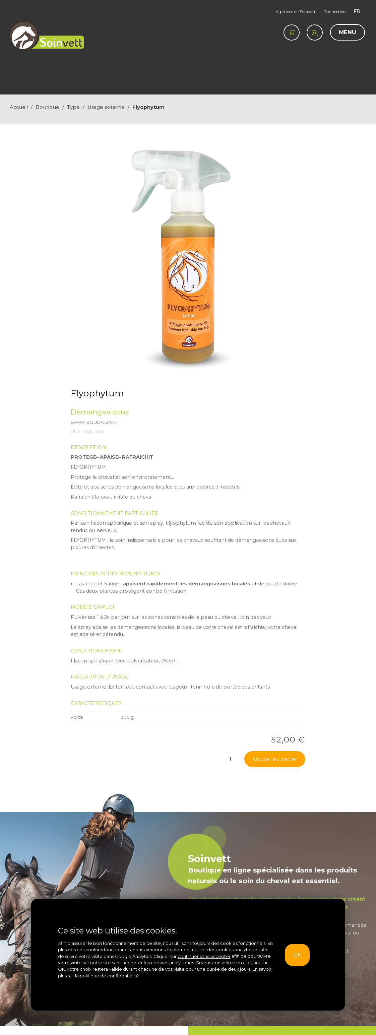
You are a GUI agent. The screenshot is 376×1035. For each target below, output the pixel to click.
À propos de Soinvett (294, 11)
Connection (334, 11)
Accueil (19, 107)
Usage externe (106, 107)
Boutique (47, 107)
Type (73, 107)
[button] (361, 11)
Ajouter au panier (273, 759)
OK (296, 955)
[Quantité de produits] (230, 759)
